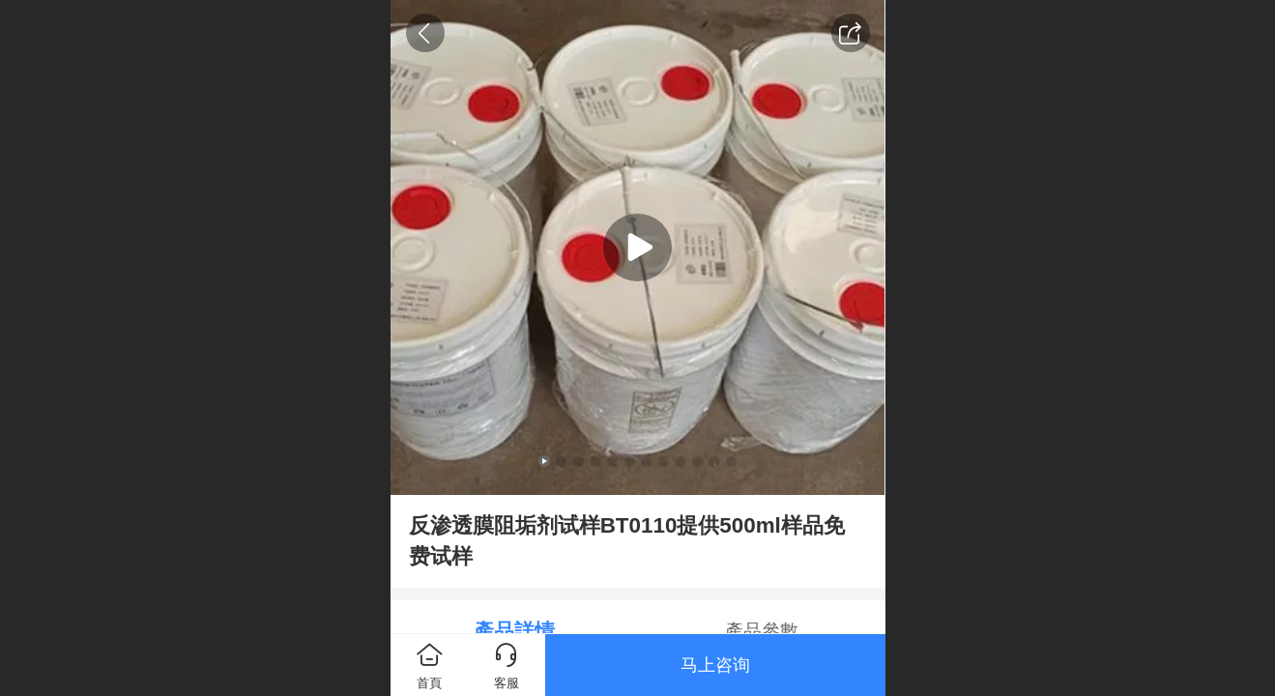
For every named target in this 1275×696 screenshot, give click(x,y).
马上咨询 (715, 665)
